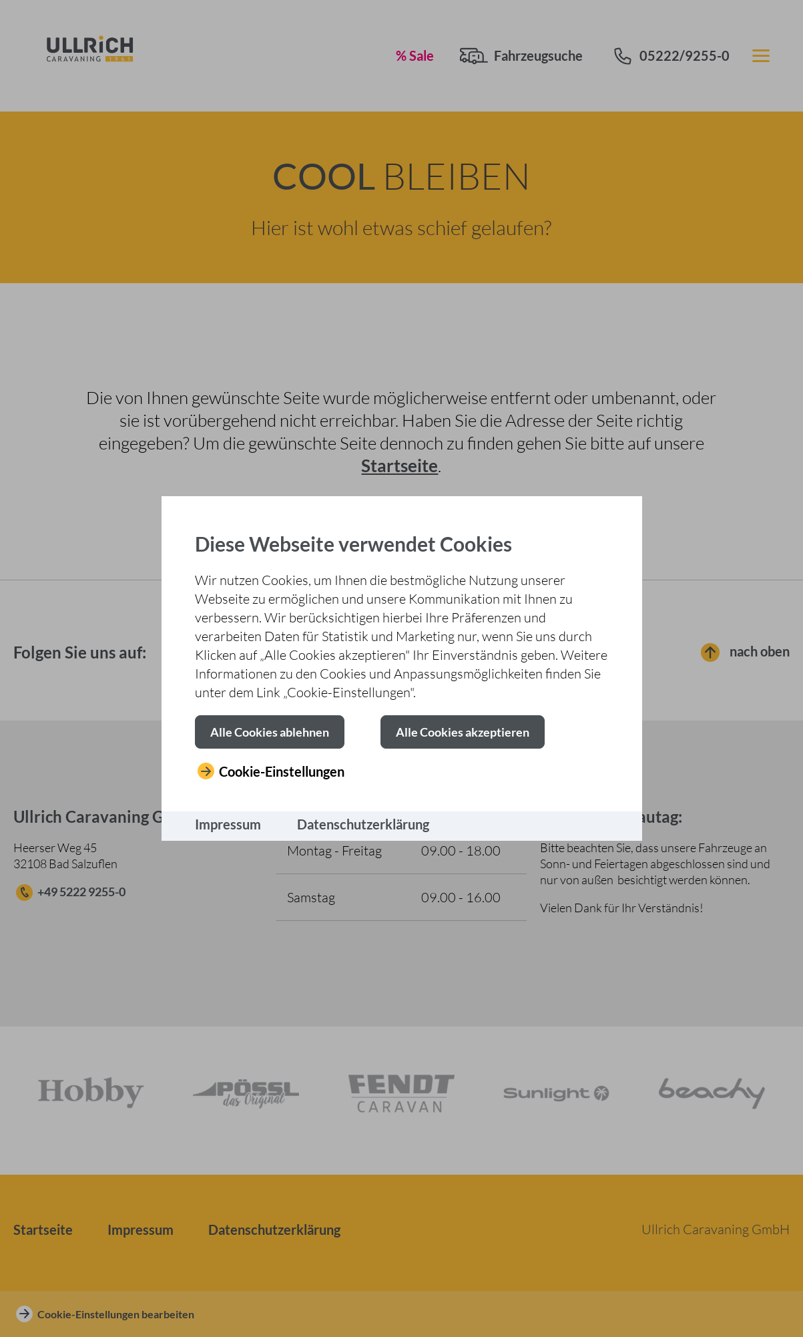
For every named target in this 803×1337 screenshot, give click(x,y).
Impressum (228, 824)
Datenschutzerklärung (363, 824)
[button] (269, 732)
